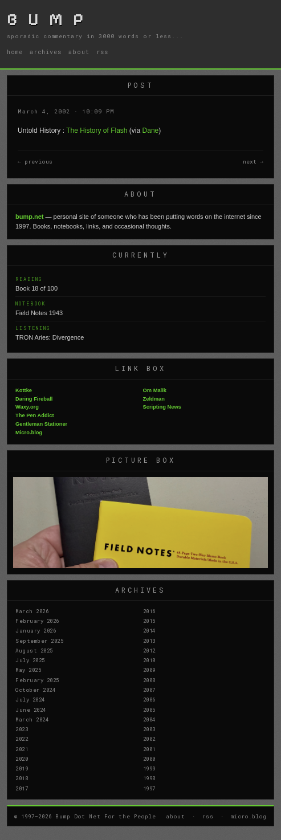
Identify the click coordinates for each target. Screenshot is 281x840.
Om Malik (154, 390)
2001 (149, 748)
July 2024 (30, 699)
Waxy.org (27, 407)
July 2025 (30, 659)
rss (102, 52)
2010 (149, 659)
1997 (149, 788)
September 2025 (39, 640)
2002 (149, 738)
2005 (149, 709)
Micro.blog (28, 432)
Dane (150, 130)
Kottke (23, 390)
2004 (149, 719)
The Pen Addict (34, 415)
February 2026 (37, 620)
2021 (21, 748)
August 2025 (34, 650)
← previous (35, 161)
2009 (149, 669)
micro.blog (249, 816)
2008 (149, 679)
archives (46, 52)
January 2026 (35, 630)
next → (253, 161)
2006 (149, 699)
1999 (149, 768)
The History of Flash (96, 130)
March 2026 (31, 610)
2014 (149, 630)
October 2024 (35, 689)
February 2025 (37, 679)
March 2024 (31, 719)
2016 (149, 610)
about (78, 52)
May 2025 (28, 669)
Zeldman (154, 399)
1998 (149, 777)
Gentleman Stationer (41, 424)
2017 (21, 788)
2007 (149, 689)
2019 (21, 768)
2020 (21, 758)
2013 (149, 640)
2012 (149, 650)
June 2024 (30, 709)
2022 (21, 738)
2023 (21, 728)
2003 (149, 728)
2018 (21, 777)
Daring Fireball (33, 399)
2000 (149, 758)
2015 (149, 620)
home (15, 52)
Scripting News (162, 407)
